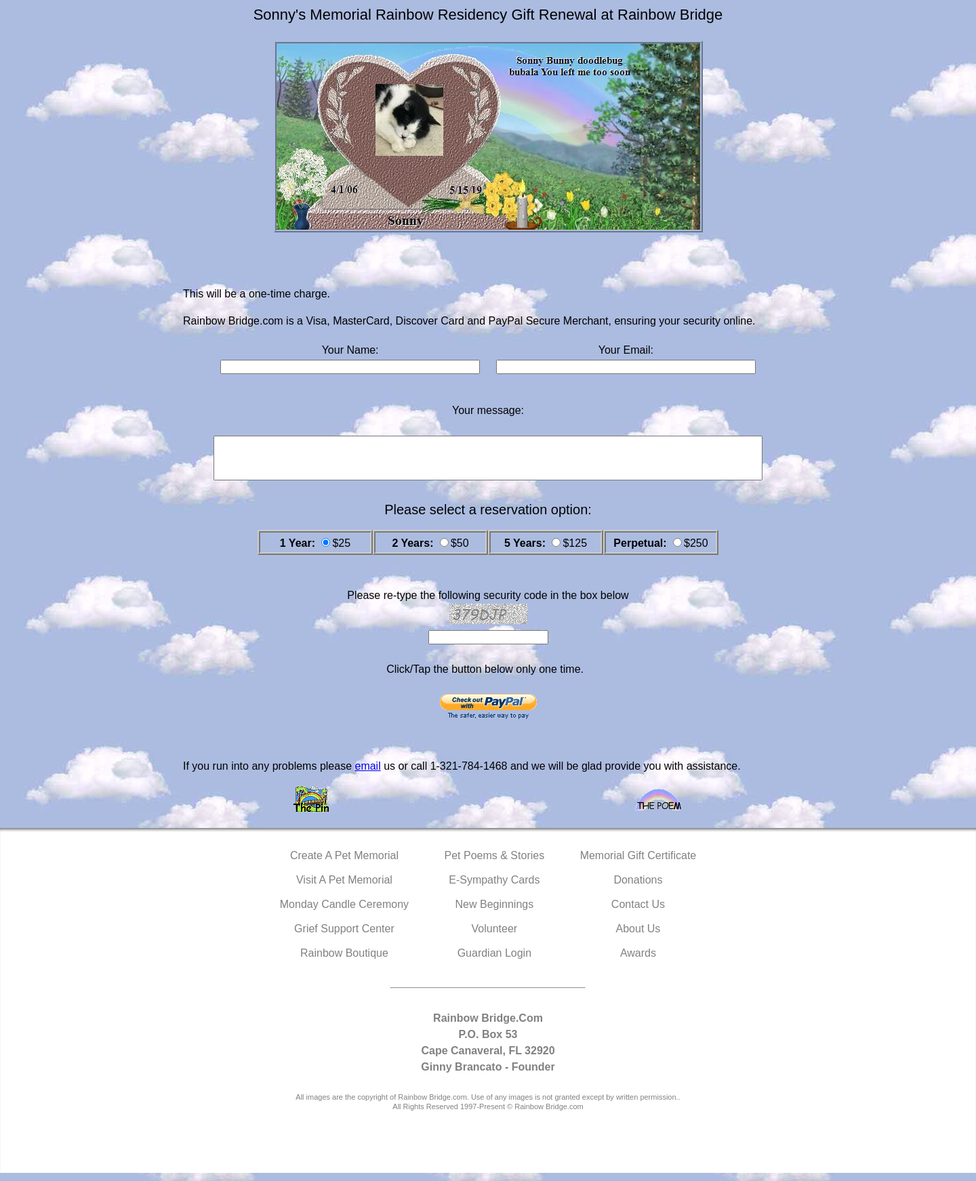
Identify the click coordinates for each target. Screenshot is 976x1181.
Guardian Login (494, 961)
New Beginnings (494, 912)
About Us (638, 936)
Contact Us (638, 912)
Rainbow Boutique (344, 961)
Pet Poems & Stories (495, 863)
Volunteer (495, 936)
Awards (638, 961)
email (367, 774)
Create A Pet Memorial (344, 863)
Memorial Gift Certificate (638, 863)
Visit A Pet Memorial (344, 888)
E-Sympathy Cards (494, 888)
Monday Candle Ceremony (344, 912)
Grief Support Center (344, 936)
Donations (637, 888)
